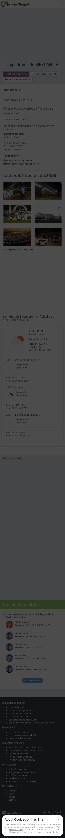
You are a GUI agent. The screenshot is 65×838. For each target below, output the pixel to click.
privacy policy (16, 829)
